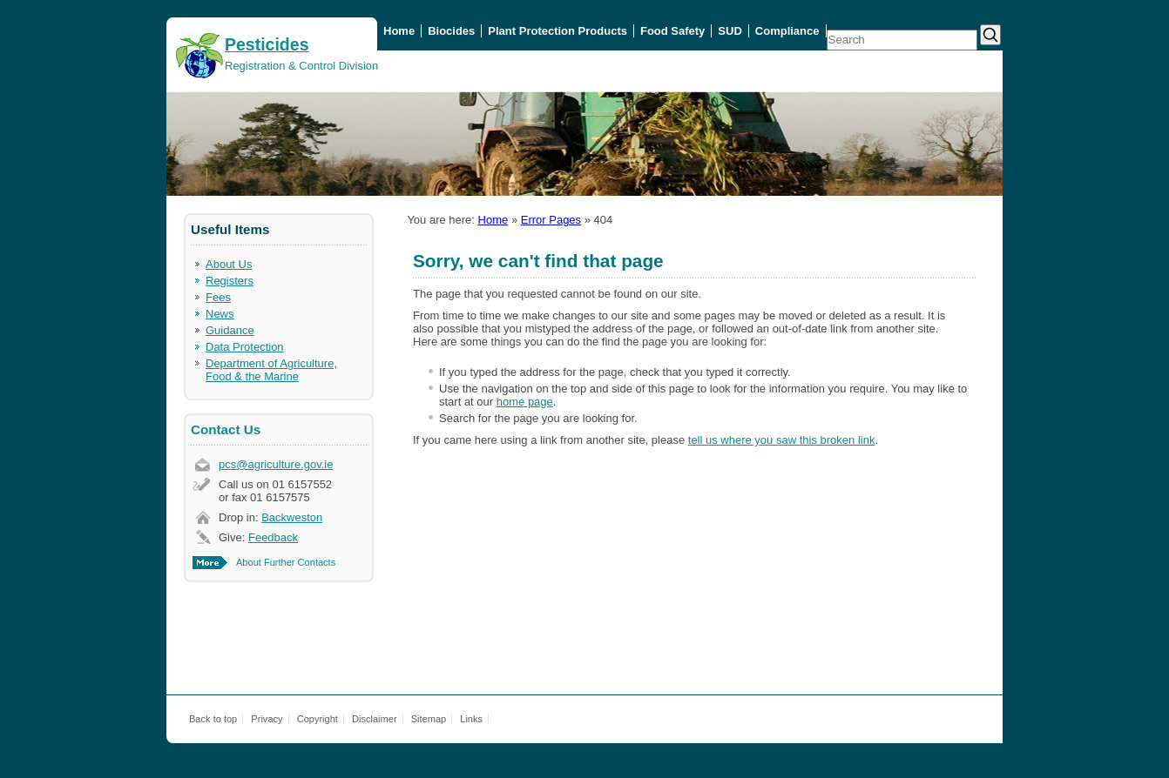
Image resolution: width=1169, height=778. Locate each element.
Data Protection (245, 346)
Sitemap (429, 719)
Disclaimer (374, 719)
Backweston (291, 517)
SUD (729, 30)
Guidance (230, 330)
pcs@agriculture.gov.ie (276, 464)
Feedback (273, 537)
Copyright (317, 719)
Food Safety (672, 30)
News (220, 313)
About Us (229, 264)
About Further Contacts (285, 562)
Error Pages (551, 219)
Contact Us (225, 429)
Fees (218, 297)
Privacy (266, 719)
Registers (229, 280)
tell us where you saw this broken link (781, 439)
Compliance (787, 30)
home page (525, 401)
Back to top (213, 719)
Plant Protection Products (557, 30)
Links (471, 719)
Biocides (451, 30)
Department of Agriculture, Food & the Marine (271, 370)
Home (399, 30)
